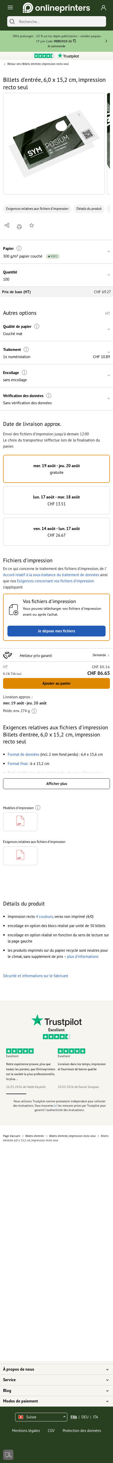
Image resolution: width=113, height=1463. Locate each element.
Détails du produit (89, 209)
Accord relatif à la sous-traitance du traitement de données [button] (51, 574)
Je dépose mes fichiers (56, 631)
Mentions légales (26, 1430)
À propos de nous (53, 1369)
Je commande (56, 46)
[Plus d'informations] (19, 248)
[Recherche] (61, 21)
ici (55, 1105)
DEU (85, 1417)
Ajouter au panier (56, 683)
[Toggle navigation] (9, 7)
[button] (54, 143)
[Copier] (74, 42)
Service (53, 1380)
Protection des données (82, 1430)
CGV (51, 1430)
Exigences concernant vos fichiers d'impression (55, 580)
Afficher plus (56, 783)
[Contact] (8, 1455)
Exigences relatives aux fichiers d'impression (37, 209)
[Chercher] (12, 21)
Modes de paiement (53, 1401)
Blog (53, 1390)
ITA (95, 1417)
